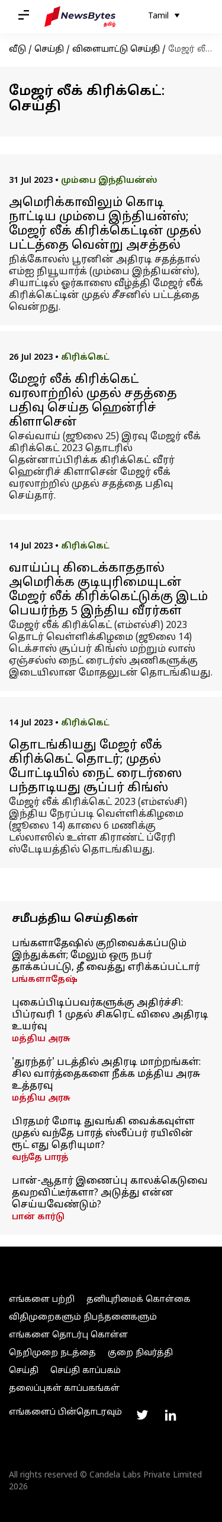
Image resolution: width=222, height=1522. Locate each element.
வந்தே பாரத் (40, 1158)
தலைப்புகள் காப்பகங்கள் (64, 1389)
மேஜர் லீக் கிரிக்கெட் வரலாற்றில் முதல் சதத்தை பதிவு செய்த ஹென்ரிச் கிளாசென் (93, 401)
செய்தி (49, 50)
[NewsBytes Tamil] (79, 16)
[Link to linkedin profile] (170, 1415)
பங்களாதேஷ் (45, 980)
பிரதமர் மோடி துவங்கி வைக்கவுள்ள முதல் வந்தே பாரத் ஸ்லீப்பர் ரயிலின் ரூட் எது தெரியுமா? (103, 1134)
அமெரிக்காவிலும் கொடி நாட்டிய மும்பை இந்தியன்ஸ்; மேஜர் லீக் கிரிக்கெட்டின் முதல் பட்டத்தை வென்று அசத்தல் (105, 224)
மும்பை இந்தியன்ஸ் (109, 181)
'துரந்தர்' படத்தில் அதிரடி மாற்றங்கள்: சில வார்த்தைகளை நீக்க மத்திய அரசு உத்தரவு (106, 1074)
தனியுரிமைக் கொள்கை (138, 1300)
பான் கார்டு (38, 1217)
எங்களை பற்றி (42, 1300)
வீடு (17, 50)
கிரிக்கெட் (85, 358)
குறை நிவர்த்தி (140, 1353)
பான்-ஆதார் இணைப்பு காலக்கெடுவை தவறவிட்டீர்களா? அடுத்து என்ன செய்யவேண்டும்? (110, 1193)
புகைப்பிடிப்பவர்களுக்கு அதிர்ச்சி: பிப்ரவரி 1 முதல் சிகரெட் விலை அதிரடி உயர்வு (110, 1015)
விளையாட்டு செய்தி (116, 50)
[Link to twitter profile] (142, 1415)
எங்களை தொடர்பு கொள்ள (68, 1335)
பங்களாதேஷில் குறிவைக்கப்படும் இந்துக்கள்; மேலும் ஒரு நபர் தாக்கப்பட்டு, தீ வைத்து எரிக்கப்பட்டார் (106, 956)
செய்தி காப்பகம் (85, 1371)
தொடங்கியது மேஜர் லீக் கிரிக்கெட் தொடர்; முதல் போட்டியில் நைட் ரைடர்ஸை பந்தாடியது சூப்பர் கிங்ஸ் (95, 766)
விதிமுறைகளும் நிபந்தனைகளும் (83, 1317)
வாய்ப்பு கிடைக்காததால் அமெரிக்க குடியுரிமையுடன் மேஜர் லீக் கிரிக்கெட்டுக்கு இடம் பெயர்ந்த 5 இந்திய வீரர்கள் (108, 590)
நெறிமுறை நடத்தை (52, 1353)
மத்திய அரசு (41, 1039)
